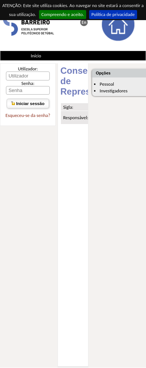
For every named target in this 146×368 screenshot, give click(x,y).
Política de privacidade (113, 14)
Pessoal (107, 84)
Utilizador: (28, 69)
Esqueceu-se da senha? (28, 115)
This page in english (84, 22)
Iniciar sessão (27, 103)
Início (36, 55)
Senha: (27, 83)
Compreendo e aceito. (62, 14)
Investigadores (113, 90)
